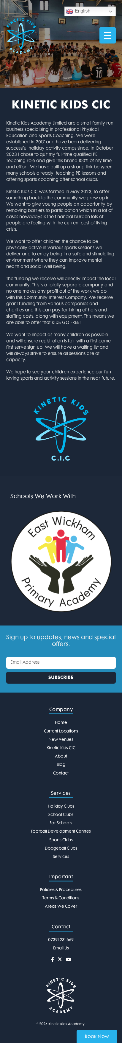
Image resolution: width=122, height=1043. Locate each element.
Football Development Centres (61, 832)
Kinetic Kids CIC (61, 748)
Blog (61, 765)
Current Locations (61, 731)
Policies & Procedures (61, 890)
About (61, 756)
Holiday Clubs (61, 806)
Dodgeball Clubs (61, 848)
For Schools (61, 823)
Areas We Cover (61, 907)
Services (61, 857)
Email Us (61, 948)
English (78, 11)
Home (61, 723)
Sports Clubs (61, 840)
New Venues (60, 740)
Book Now (97, 1037)
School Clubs (60, 815)
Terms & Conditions (60, 898)
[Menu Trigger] (107, 35)
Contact (61, 773)
